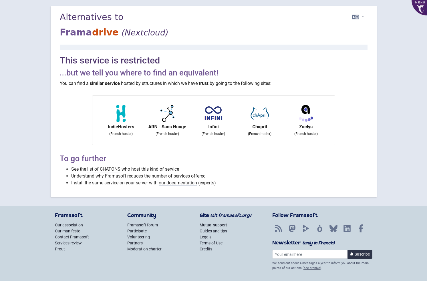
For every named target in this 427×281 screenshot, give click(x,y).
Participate (137, 231)
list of (103, 169)
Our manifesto (67, 231)
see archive (312, 268)
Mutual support (213, 225)
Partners (135, 243)
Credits (206, 249)
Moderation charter (144, 249)
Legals (205, 237)
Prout (60, 249)
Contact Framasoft (72, 237)
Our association (69, 225)
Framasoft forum (142, 225)
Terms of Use (211, 243)
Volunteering (138, 237)
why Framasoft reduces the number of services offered (151, 176)
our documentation (178, 183)
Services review (68, 243)
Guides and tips (213, 231)
